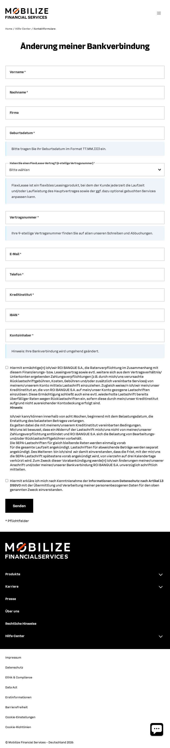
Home (8, 28)
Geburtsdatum (21, 133)
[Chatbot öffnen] (156, 729)
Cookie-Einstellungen (20, 717)
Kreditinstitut (21, 294)
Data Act (11, 687)
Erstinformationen (18, 697)
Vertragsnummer (23, 217)
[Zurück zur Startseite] (78, 13)
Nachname (18, 92)
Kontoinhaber (20, 335)
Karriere (11, 586)
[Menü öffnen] (159, 13)
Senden (19, 505)
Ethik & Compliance (18, 677)
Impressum (13, 657)
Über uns (12, 611)
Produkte (12, 574)
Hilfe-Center (23, 28)
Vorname (17, 72)
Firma (14, 112)
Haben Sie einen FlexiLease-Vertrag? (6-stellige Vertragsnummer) (51, 163)
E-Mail (14, 254)
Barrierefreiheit (16, 707)
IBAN (13, 315)
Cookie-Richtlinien (18, 727)
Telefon (15, 274)
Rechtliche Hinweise (20, 623)
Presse (10, 598)
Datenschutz (14, 667)
